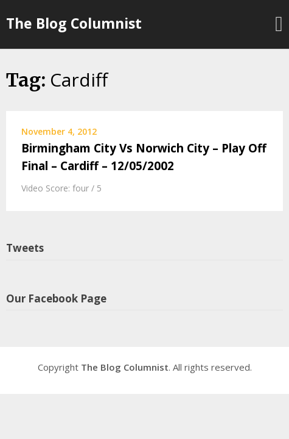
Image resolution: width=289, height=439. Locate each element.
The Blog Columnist (74, 23)
